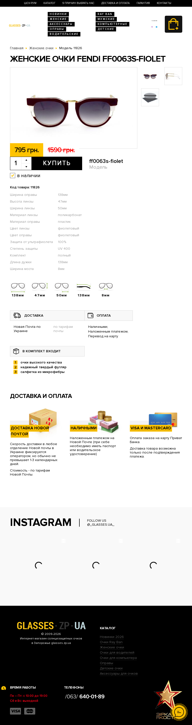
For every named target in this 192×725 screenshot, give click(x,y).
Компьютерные (112, 24)
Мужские (106, 19)
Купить (57, 163)
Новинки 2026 (112, 637)
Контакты (164, 3)
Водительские (64, 34)
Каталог (49, 3)
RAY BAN (105, 14)
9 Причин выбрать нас (78, 3)
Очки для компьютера (118, 658)
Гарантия (143, 3)
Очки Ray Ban (111, 642)
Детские (106, 29)
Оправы (57, 29)
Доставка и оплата (115, 3)
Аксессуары (61, 24)
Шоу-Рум (30, 3)
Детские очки (111, 668)
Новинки (58, 14)
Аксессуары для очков (119, 673)
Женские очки (112, 647)
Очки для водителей (117, 652)
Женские (58, 19)
